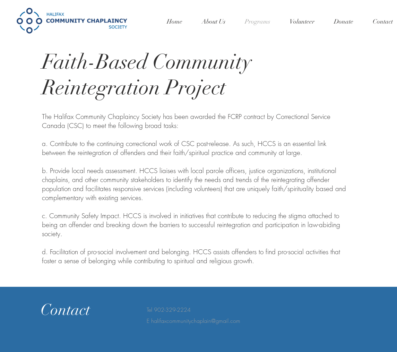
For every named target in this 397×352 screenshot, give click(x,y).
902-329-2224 (172, 310)
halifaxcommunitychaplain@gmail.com (195, 321)
